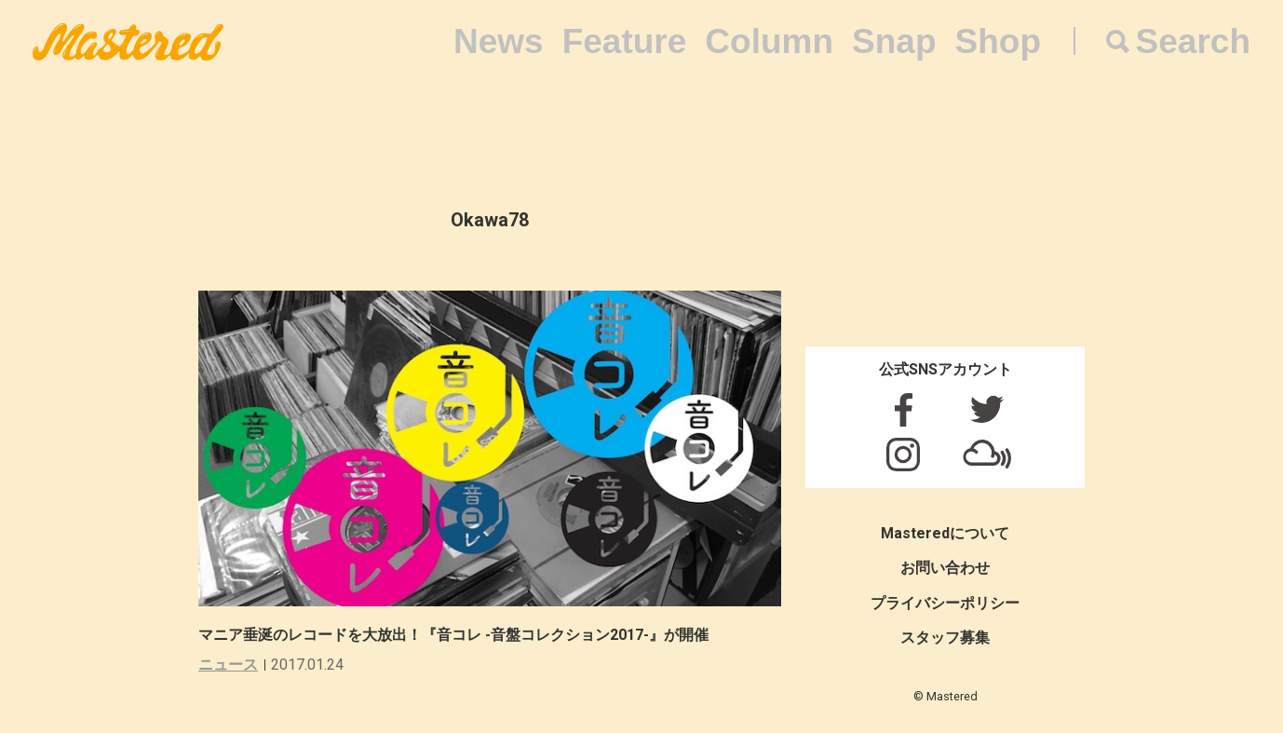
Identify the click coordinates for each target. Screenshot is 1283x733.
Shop (998, 41)
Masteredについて (945, 533)
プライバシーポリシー (945, 603)
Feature (624, 41)
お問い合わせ (945, 568)
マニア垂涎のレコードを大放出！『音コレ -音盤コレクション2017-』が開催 (453, 635)
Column (769, 41)
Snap (894, 41)
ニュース (228, 664)
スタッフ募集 (945, 637)
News (498, 41)
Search (1193, 41)
